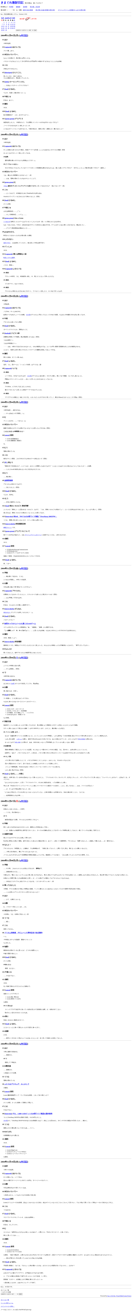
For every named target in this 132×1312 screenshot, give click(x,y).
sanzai (7, 435)
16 (6, 26)
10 (8, 24)
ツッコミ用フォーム (7, 1303)
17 (8, 26)
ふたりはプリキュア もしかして (16, 1084)
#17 (3, 546)
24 (8, 28)
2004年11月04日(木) (10, 402)
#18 (3, 560)
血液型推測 (8, 480)
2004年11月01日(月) (10, 35)
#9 (3, 104)
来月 (13, 18)
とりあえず (6, 221)
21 (2, 28)
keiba (7, 82)
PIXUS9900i (81, 739)
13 (14, 24)
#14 (3, 269)
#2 (3, 47)
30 (6, 30)
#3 (3, 54)
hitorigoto (8, 72)
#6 (3, 82)
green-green (10, 119)
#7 (3, 89)
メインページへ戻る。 (8, 1306)
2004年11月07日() (10, 801)
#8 (3, 96)
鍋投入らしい (7, 527)
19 (12, 26)
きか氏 (28, 314)
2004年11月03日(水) (10, 296)
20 (14, 26)
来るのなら (6, 612)
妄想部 (25, 7)
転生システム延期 (9, 257)
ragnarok (8, 47)
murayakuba (10, 524)
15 (3, 26)
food (6, 89)
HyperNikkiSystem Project (123, 1296)
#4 (3, 65)
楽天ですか (6, 243)
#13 (3, 261)
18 (11, 26)
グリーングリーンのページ (33, 535)
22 (3, 28)
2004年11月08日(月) (10, 860)
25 (11, 28)
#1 (3, 40)
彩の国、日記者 (35, 7)
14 (2, 26)
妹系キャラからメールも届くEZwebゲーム (20, 623)
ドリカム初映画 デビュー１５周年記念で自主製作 (23, 933)
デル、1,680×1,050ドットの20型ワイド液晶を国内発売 (32, 1114)
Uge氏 (13, 683)
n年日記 (23, 35)
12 (12, 24)
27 (14, 28)
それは (5, 186)
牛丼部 (11, 7)
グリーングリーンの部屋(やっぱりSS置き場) (71, 10)
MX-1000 (18, 742)
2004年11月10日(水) (10, 1162)
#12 (3, 254)
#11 (3, 119)
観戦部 (18, 7)
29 (3, 30)
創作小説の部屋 (28, 10)
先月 (2, 18)
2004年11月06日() (10, 658)
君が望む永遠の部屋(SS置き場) (45, 10)
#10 (3, 111)
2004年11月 (8, 18)
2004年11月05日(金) (10, 568)
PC (6, 462)
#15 (3, 531)
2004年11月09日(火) (10, 1044)
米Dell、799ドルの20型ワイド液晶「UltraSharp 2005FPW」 (35, 516)
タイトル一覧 (5, 1300)
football (7, 333)
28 (2, 30)
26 (12, 28)
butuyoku (9, 516)
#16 (3, 539)
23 (6, 28)
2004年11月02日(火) (10, 134)
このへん (19, 739)
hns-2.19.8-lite (111, 1296)
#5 (3, 72)
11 (11, 24)
